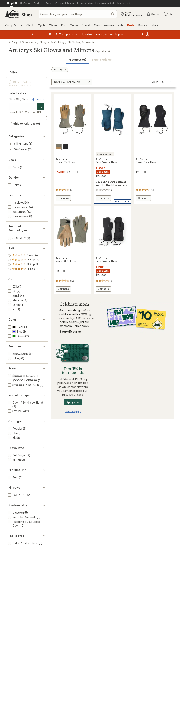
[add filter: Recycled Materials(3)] (21, 517)
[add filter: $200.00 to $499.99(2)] (23, 385)
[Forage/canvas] (59, 147)
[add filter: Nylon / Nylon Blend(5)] (22, 543)
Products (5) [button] (77, 59)
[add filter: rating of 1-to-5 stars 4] (23, 269)
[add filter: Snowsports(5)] (17, 353)
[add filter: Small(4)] (13, 295)
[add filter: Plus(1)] (12, 433)
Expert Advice (102, 59)
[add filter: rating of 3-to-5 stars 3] (23, 260)
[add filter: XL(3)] (11, 309)
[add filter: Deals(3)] (13, 167)
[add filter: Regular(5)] (14, 428)
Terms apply (81, 325)
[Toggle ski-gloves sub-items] (10, 149)
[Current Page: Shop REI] (11, 3)
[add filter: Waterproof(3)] (17, 211)
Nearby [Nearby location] (37, 99)
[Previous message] (33, 34)
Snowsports (29, 42)
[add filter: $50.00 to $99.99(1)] (21, 375)
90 (170, 81)
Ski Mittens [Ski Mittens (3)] (21, 143)
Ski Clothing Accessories (81, 42)
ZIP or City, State (18, 99)
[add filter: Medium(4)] (15, 300)
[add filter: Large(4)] (13, 304)
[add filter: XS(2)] (11, 291)
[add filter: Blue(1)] (14, 331)
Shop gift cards (70, 331)
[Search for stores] (40, 106)
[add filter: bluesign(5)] (15, 512)
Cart (169, 14)
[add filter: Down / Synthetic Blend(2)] (25, 402)
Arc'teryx (13, 42)
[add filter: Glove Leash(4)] (17, 207)
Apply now (72, 402)
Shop (26, 14)
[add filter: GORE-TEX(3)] (16, 238)
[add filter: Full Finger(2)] (16, 455)
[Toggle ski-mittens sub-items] (10, 144)
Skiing (43, 42)
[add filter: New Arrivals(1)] (17, 216)
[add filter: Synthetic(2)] (16, 411)
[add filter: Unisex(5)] (14, 184)
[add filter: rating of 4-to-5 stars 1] (23, 255)
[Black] (66, 147)
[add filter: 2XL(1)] (12, 286)
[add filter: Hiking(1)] (14, 358)
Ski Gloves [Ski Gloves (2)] (20, 149)
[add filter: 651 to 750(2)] (16, 495)
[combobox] (78, 14)
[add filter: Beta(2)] (12, 477)
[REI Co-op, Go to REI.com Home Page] (12, 14)
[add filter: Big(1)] (12, 437)
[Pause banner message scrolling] (146, 34)
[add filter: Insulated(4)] (16, 202)
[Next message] (142, 34)
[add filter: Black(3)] (15, 327)
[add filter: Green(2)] (16, 336)
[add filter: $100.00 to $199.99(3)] (22, 380)
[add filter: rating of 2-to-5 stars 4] (23, 264)
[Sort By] (71, 82)
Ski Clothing (57, 42)
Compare (63, 198)
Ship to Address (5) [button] (24, 123)
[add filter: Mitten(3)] (14, 459)
